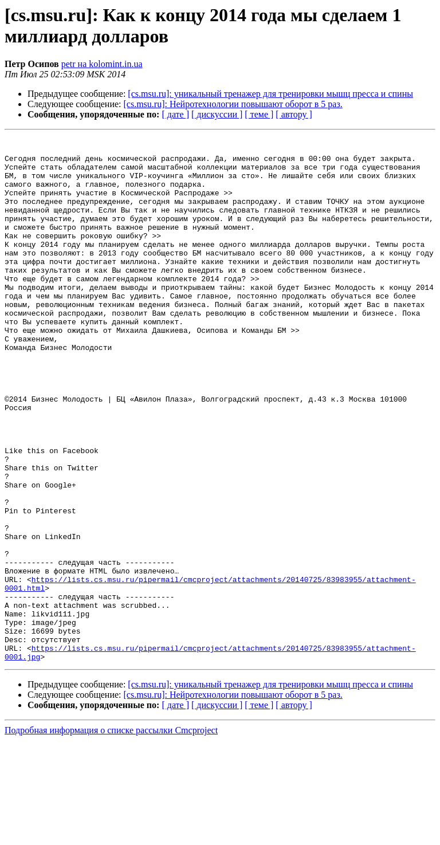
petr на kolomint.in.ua (102, 64)
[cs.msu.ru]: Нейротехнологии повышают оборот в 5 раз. (233, 104)
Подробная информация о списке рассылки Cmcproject (111, 835)
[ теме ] (259, 114)
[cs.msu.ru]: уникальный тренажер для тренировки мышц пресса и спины (270, 94)
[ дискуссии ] (216, 114)
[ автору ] (294, 114)
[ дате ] (175, 114)
